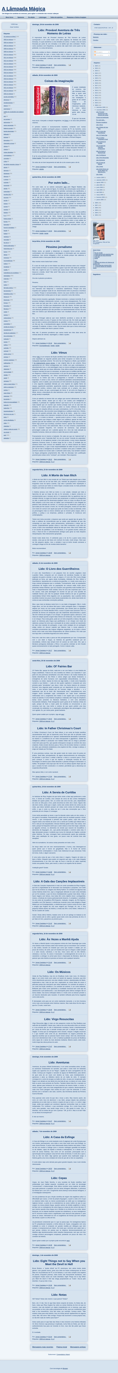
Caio (95, 261)
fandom (6, 212)
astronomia (7, 122)
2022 (96, 73)
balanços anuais (8, 128)
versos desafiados (9, 420)
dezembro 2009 (101, 107)
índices (6, 263)
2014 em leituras (8, 66)
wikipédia (6, 438)
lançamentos (7, 290)
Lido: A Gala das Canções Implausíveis (58, 881)
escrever (6, 197)
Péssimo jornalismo (59, 246)
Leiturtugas (42, 17)
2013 (96, 95)
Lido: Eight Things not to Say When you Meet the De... (102, 170)
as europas (7, 119)
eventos (6, 209)
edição (41, 169)
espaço (6, 203)
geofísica (6, 236)
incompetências (44, 345)
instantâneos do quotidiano (11, 272)
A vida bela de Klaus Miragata (102, 255)
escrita (5, 200)
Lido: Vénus (59, 352)
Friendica (95, 40)
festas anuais (7, 218)
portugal (6, 351)
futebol (5, 233)
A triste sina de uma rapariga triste (104, 254)
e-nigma (6, 179)
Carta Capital (36, 158)
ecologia (6, 182)
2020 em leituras (8, 84)
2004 (96, 212)
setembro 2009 (100, 180)
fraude (5, 230)
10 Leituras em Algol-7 (10, 36)
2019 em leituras (8, 81)
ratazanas (6, 369)
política (6, 345)
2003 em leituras (8, 39)
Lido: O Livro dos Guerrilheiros (59, 568)
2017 (96, 85)
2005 (96, 210)
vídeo (5, 423)
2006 (96, 207)
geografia (6, 239)
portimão (6, 348)
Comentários (98, 55)
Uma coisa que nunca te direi (103, 265)
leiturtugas (7, 300)
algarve (6, 105)
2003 (96, 215)
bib (34, 978)
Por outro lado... (59, 182)
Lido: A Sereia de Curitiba (59, 792)
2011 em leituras (8, 57)
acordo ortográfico (9, 96)
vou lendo (6, 432)
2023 (96, 70)
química (6, 366)
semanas (6, 381)
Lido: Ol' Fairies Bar (59, 666)
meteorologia (7, 318)
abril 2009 (99, 192)
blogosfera (7, 140)
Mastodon (96, 37)
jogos (5, 281)
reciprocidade (7, 372)
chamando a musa (9, 143)
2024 (96, 68)
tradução (6, 405)
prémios (6, 357)
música (6, 321)
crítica (5, 161)
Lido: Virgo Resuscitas (59, 1019)
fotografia (6, 224)
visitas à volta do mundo (10, 429)
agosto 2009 (100, 182)
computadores (8, 155)
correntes (6, 158)
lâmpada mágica (8, 287)
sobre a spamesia (9, 387)
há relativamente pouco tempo (44, 363)
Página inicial (61, 1347)
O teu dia (97, 257)
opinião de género (9, 327)
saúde (46, 233)
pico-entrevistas (8, 336)
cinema (6, 149)
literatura (6, 308)
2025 (96, 66)
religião (6, 375)
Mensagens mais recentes (42, 1347)
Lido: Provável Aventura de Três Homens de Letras (59, 32)
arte (5, 116)
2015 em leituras (8, 69)
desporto (6, 170)
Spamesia (21, 17)
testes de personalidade (10, 402)
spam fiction (7, 393)
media (41, 233)
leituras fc (6, 296)
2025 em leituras (8, 93)
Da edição (31, 17)
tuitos (5, 417)
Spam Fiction (96, 250)
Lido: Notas (59, 1294)
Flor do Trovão (98, 252)
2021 (96, 75)
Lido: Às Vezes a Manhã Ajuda (59, 939)
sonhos (6, 390)
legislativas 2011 (8, 293)
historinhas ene (8, 248)
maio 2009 (99, 190)
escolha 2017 (7, 194)
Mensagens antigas (78, 1347)
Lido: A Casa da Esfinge (59, 1137)
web (5, 435)
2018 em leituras (8, 78)
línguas (6, 303)
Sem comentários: (60, 65)
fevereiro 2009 (100, 197)
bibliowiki (6, 134)
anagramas (7, 108)
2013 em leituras (8, 63)
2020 (96, 78)
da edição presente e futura (11, 164)
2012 (96, 97)
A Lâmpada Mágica (23, 8)
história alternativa (9, 245)
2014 (96, 93)
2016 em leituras (8, 72)
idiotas (5, 254)
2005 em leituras (8, 45)
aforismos (6, 99)
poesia (5, 342)
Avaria (96, 258)
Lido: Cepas (59, 1178)
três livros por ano (9, 414)
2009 (96, 105)
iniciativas (6, 266)
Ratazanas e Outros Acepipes (76, 17)
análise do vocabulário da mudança (13, 111)
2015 (96, 90)
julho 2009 (99, 185)
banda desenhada (9, 131)
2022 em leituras (8, 90)
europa (6, 206)
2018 (96, 83)
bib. (38, 357)
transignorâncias (8, 411)
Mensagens (98, 52)
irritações (6, 278)
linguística (6, 305)
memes (6, 315)
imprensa (6, 257)
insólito (6, 269)
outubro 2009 (100, 177)
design (5, 167)
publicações (7, 363)
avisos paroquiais (8, 125)
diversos (6, 176)
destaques (7, 173)
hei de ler (6, 242)
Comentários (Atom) (63, 1354)
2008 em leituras (8, 48)
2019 (96, 80)
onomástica (7, 324)
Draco (66, 120)
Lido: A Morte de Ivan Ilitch (59, 475)
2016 (96, 88)
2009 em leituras (44, 67)
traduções (6, 408)
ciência (6, 146)
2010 (96, 102)
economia (6, 185)
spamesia (6, 396)
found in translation (9, 227)
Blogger (65, 1368)
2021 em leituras (8, 87)
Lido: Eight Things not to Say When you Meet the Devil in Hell (59, 1262)
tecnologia (6, 399)
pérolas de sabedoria (9, 333)
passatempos (7, 329)
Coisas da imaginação (59, 80)
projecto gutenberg (9, 360)
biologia (6, 137)
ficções (6, 221)
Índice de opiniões (57, 17)
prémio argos (7, 354)
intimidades (7, 275)
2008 (96, 202)
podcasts (6, 339)
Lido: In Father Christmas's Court (59, 728)
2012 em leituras (8, 60)
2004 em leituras (8, 42)
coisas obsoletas (8, 152)
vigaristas (6, 426)
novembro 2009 (101, 110)
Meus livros (9, 17)
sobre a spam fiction (9, 384)
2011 (96, 100)
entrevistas (7, 191)
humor (5, 251)
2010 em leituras (8, 54)
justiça (5, 284)
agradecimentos (8, 102)
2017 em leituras (8, 75)
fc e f (52, 67)
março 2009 (99, 194)
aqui (65, 187)
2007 (96, 205)
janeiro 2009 (100, 199)
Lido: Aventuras (59, 1062)
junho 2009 (99, 187)
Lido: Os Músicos (59, 971)
